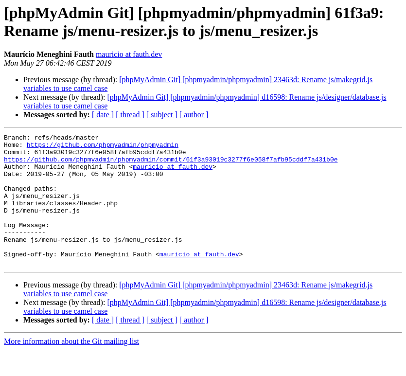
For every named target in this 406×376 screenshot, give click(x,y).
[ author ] (194, 114)
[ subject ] (161, 114)
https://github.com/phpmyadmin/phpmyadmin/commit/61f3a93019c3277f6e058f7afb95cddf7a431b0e (170, 165)
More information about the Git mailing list (71, 367)
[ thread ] (130, 114)
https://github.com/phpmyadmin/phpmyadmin (102, 147)
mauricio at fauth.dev (129, 54)
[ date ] (103, 114)
